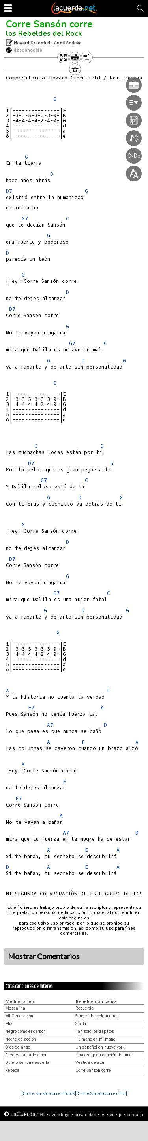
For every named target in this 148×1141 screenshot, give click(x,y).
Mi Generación (19, 1016)
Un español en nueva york (100, 1047)
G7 (25, 218)
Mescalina (15, 1008)
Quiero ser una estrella (27, 1062)
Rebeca (12, 1070)
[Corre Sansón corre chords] (48, 1093)
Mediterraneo (20, 1001)
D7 (9, 191)
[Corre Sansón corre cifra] (101, 1093)
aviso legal (60, 1114)
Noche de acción (20, 1039)
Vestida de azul (90, 1062)
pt (121, 1114)
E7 (31, 707)
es (102, 1114)
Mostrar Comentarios (44, 956)
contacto (135, 1114)
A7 (50, 725)
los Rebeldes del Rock (44, 33)
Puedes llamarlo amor (26, 1055)
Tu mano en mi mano (95, 1039)
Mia (9, 1023)
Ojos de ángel (18, 1047)
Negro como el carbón (25, 1031)
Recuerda (84, 1008)
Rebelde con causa (96, 1001)
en (112, 1114)
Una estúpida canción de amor (104, 1055)
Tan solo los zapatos (94, 1031)
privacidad (85, 1114)
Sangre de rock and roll (97, 1016)
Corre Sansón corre (49, 24)
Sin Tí (80, 1023)
